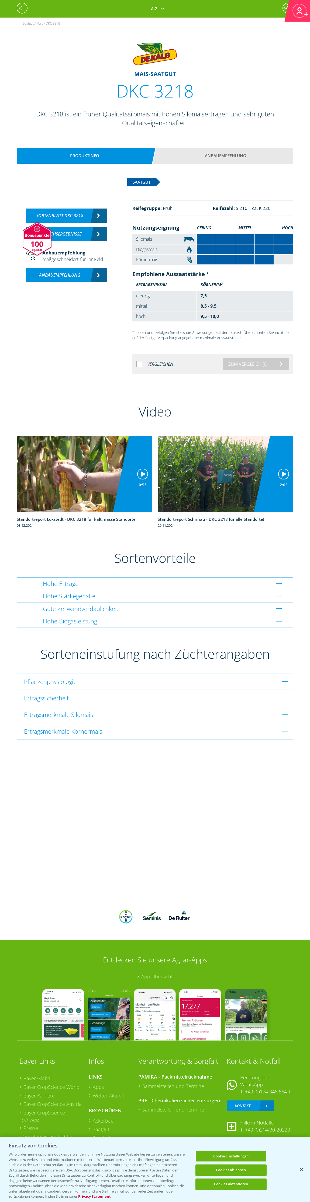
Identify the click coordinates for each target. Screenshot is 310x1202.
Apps (98, 1087)
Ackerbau (103, 1120)
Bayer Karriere (39, 1095)
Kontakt (242, 1105)
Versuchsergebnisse (59, 234)
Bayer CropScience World (51, 1087)
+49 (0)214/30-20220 (267, 1129)
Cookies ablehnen (231, 1169)
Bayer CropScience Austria (52, 1104)
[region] (155, 1169)
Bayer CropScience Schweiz (43, 1116)
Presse (30, 1128)
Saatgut (101, 1129)
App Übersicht (157, 976)
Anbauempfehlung (225, 155)
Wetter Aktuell (108, 1095)
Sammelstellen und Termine (173, 1086)
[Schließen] (301, 1170)
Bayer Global (37, 1078)
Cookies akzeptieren (231, 1183)
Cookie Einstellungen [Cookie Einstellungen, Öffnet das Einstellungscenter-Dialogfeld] (231, 1156)
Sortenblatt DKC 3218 (59, 216)
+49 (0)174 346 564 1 (268, 1091)
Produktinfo (84, 155)
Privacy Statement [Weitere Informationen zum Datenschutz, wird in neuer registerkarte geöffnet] (94, 1196)
